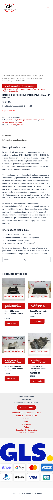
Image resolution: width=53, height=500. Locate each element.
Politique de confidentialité (26, 416)
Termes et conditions (26, 433)
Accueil (5, 76)
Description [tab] (6, 135)
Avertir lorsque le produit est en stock (19, 86)
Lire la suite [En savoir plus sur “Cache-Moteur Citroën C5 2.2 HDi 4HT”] (37, 321)
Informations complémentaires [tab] (14, 140)
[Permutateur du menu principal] (48, 7)
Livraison (26, 421)
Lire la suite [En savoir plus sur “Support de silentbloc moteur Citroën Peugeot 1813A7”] (11, 379)
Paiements (26, 424)
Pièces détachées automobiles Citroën (26, 413)
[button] (26, 407)
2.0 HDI (21, 78)
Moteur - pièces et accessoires (20, 76)
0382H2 (13, 125)
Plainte (26, 427)
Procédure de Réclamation (26, 430)
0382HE (19, 125)
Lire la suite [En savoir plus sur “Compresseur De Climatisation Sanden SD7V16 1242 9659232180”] (37, 381)
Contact (26, 419)
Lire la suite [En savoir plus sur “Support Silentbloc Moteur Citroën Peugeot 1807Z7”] (11, 323)
